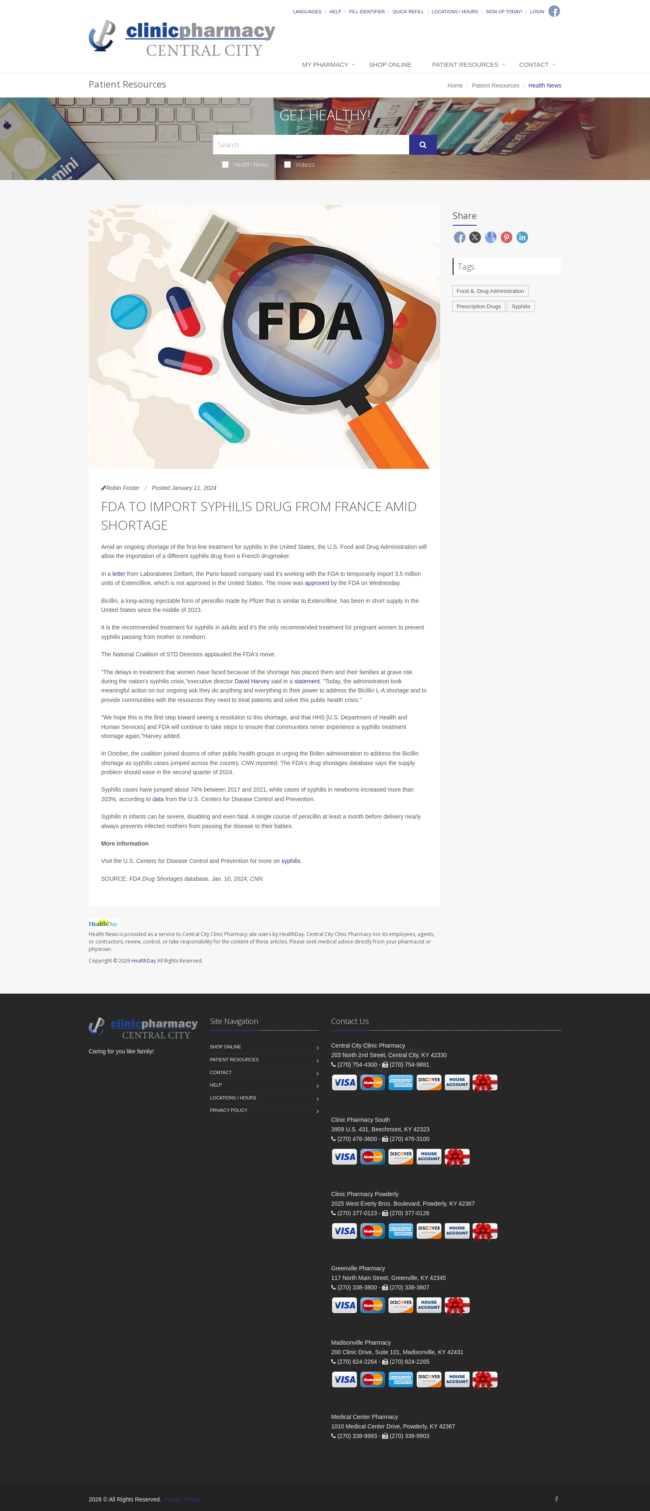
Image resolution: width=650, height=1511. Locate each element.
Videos (299, 164)
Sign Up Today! (504, 11)
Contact (534, 64)
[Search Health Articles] (311, 144)
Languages (307, 11)
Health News (245, 164)
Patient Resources (465, 64)
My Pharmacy (325, 64)
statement (307, 681)
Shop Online (390, 64)
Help (336, 11)
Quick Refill (408, 11)
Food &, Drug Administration (490, 291)
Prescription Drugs (479, 306)
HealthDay (143, 960)
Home (455, 85)
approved (317, 583)
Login (537, 11)
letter (118, 573)
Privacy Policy (229, 1110)
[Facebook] (554, 11)
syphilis (291, 861)
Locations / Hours (455, 11)
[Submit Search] (423, 145)
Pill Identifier (367, 11)
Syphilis (521, 306)
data (158, 799)
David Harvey (252, 681)
